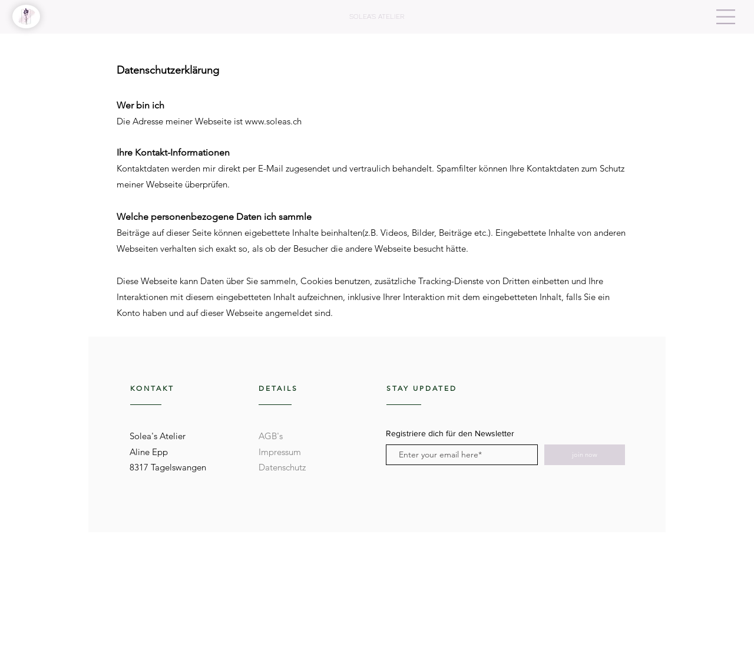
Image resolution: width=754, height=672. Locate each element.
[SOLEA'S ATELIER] (376, 16)
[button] (725, 16)
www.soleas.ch (273, 121)
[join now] (584, 454)
